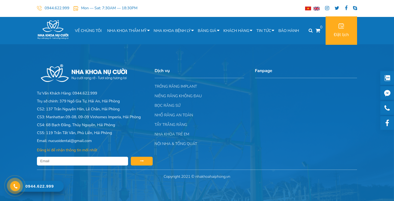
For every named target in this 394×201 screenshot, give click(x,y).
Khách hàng (237, 30)
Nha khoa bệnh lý (172, 30)
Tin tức (263, 30)
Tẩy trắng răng (171, 124)
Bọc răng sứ (168, 105)
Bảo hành (288, 30)
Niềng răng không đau (178, 96)
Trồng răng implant (176, 86)
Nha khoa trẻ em (172, 134)
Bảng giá (207, 30)
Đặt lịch (341, 30)
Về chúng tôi (88, 30)
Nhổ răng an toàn (174, 115)
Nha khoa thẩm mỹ (127, 30)
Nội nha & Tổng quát (176, 143)
